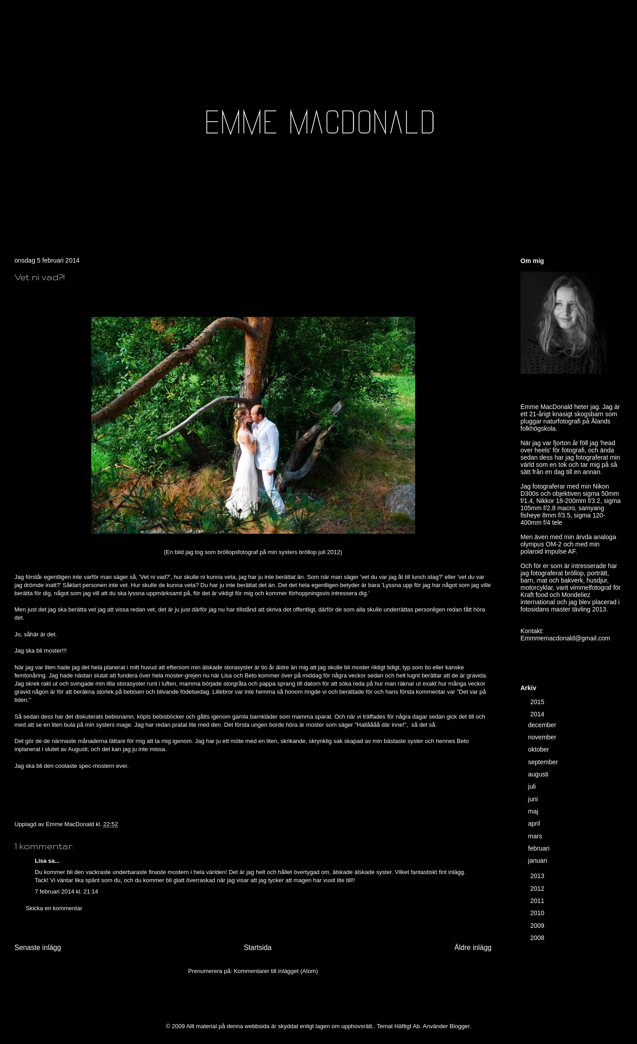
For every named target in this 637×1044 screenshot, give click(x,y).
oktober (539, 749)
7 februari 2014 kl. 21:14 (66, 891)
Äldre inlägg (473, 947)
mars (536, 836)
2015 (538, 701)
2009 (538, 925)
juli (533, 786)
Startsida (258, 947)
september (544, 762)
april (535, 823)
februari (539, 848)
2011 (538, 900)
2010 (538, 913)
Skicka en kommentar (54, 908)
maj (534, 811)
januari (538, 860)
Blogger (459, 1026)
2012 (538, 888)
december (543, 725)
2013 (538, 875)
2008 (538, 937)
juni (534, 799)
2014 (538, 714)
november (543, 737)
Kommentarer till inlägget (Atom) (276, 971)
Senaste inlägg (37, 947)
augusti (539, 774)
